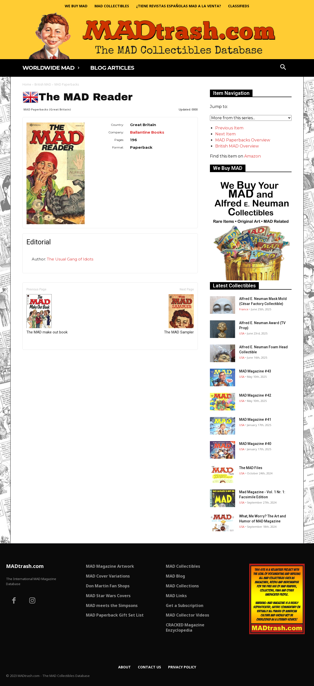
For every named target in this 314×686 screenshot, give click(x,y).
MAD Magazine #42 (255, 395)
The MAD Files (250, 468)
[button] (283, 67)
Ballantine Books (147, 132)
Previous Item (229, 128)
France (243, 309)
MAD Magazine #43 (255, 371)
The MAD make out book (47, 314)
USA (241, 333)
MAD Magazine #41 (255, 419)
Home (26, 84)
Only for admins (40, 358)
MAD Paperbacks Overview (242, 140)
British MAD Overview (237, 146)
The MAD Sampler (179, 314)
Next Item (225, 134)
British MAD (43, 84)
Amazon (252, 156)
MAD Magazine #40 (255, 444)
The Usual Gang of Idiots (70, 259)
